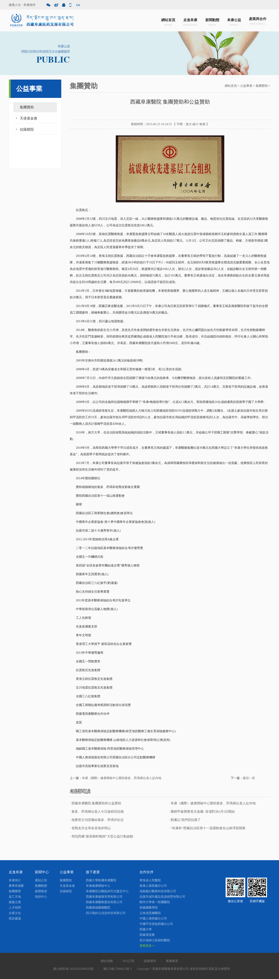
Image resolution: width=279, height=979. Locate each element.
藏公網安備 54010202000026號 (73, 968)
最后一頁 (249, 778)
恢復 (202, 124)
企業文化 (15, 913)
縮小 (195, 124)
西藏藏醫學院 (149, 907)
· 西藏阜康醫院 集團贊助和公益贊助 (95, 803)
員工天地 (15, 896)
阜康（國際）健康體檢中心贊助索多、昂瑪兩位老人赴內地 (121, 778)
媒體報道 (41, 891)
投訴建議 (15, 918)
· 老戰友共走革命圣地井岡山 (90, 828)
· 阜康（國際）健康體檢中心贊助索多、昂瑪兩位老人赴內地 (212, 803)
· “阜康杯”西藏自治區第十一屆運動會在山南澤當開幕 (207, 828)
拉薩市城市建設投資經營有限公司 (162, 896)
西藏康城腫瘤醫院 (98, 907)
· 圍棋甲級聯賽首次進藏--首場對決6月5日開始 (202, 811)
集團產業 (172, 961)
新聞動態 (212, 21)
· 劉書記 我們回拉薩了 (185, 820)
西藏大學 (146, 929)
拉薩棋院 (27, 129)
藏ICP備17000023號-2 (117, 968)
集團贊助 (27, 107)
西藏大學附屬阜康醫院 (101, 880)
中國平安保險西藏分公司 (156, 924)
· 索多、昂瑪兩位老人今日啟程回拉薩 (97, 811)
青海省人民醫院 (150, 880)
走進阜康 (190, 21)
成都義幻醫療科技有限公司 (158, 891)
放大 (189, 124)
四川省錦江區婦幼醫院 (155, 940)
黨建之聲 (15, 902)
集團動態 (41, 885)
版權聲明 (150, 961)
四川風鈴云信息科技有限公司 (106, 913)
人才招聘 (15, 907)
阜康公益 (234, 21)
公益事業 (246, 85)
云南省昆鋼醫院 (150, 913)
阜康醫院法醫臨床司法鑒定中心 (107, 891)
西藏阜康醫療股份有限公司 (104, 902)
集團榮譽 (15, 891)
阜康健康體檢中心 (98, 885)
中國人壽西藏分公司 (153, 918)
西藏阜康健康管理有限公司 (104, 896)
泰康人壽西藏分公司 (153, 885)
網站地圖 (107, 961)
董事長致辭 (16, 885)
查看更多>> (147, 945)
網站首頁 (168, 21)
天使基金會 (28, 118)
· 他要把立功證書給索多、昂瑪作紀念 (97, 820)
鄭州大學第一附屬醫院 (155, 902)
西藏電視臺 (147, 934)
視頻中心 (41, 896)
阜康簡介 (15, 880)
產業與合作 (257, 21)
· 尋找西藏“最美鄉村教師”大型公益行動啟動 (101, 836)
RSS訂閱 (128, 961)
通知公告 (41, 880)
